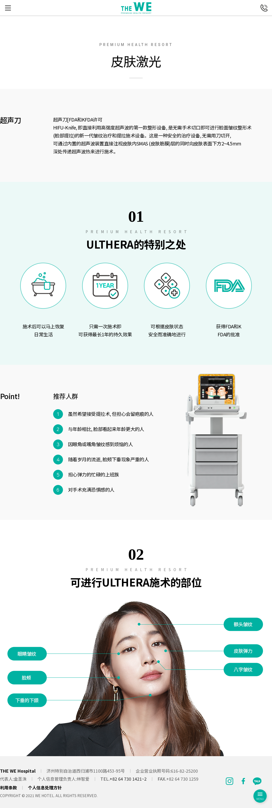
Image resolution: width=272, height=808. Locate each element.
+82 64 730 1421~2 (128, 779)
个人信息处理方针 (45, 787)
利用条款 (8, 787)
